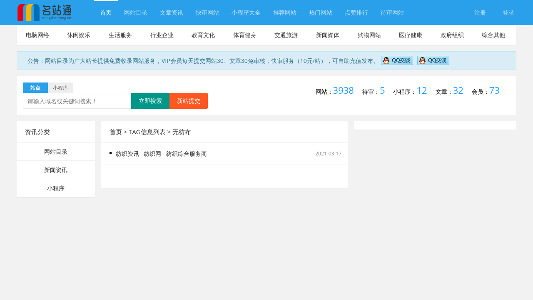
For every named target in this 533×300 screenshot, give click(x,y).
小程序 (56, 188)
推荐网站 (284, 12)
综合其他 (493, 35)
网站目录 (135, 12)
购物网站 (369, 35)
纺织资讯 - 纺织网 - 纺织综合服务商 (161, 154)
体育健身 (245, 35)
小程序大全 (246, 12)
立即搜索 (150, 101)
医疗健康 (410, 35)
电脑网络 (37, 35)
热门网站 (320, 12)
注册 (480, 12)
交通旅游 (286, 35)
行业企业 (162, 35)
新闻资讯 (55, 170)
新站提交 (188, 101)
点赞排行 (356, 12)
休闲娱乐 (78, 35)
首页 (106, 12)
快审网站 (207, 12)
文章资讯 (171, 12)
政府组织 (452, 35)
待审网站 (392, 12)
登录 (508, 12)
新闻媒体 (327, 35)
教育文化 (203, 35)
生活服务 (120, 35)
